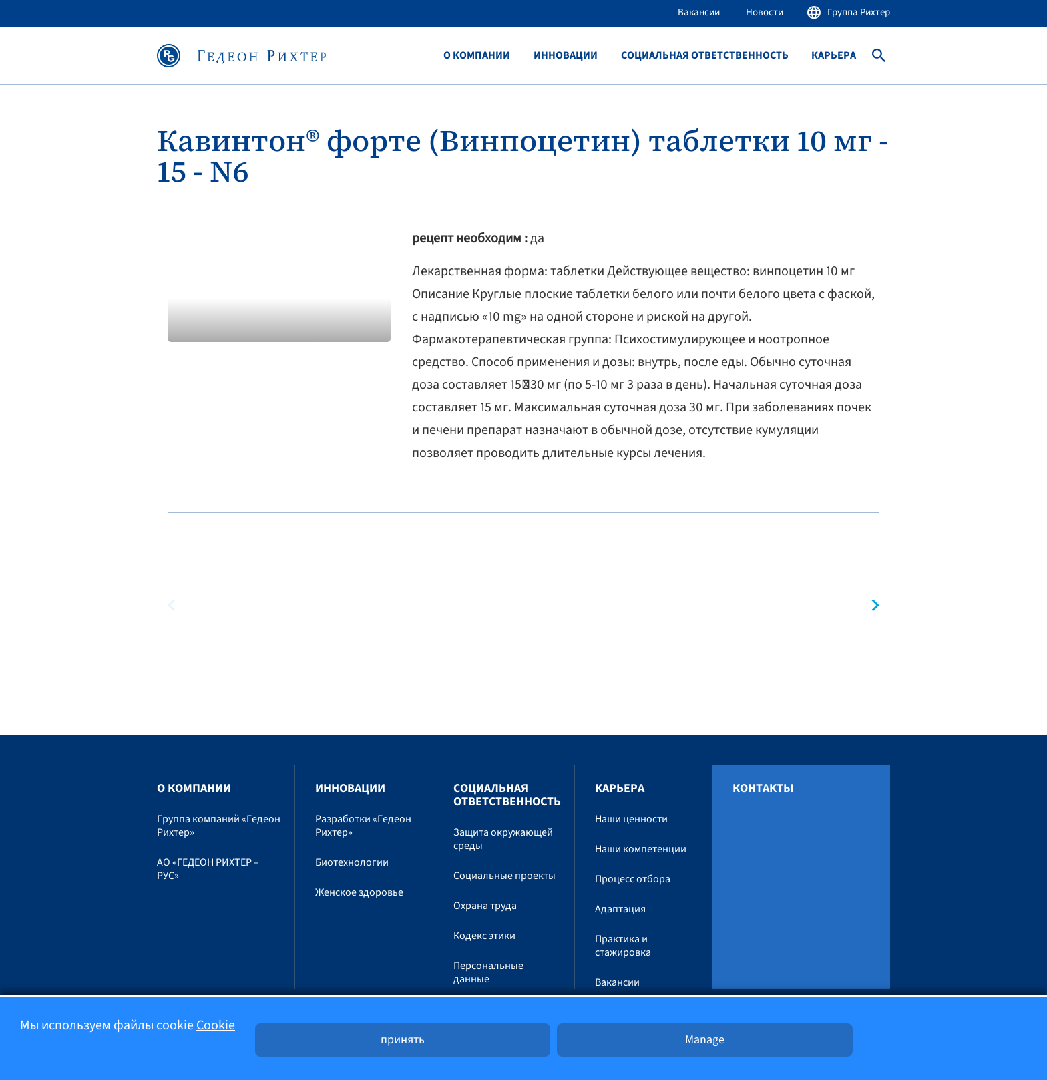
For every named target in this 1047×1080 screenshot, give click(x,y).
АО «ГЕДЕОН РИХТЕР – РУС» (208, 869)
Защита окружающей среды (503, 839)
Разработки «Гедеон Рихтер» (363, 826)
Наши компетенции (640, 849)
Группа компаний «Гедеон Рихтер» (218, 826)
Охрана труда (485, 905)
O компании (476, 56)
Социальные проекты (504, 875)
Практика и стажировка (623, 946)
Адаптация (620, 909)
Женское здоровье (359, 892)
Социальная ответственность (705, 56)
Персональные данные (488, 972)
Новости (764, 12)
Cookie (215, 1025)
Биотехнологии (352, 862)
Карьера (833, 56)
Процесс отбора (632, 879)
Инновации (566, 56)
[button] (869, 605)
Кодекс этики (484, 935)
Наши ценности (631, 819)
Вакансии (699, 12)
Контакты (762, 788)
